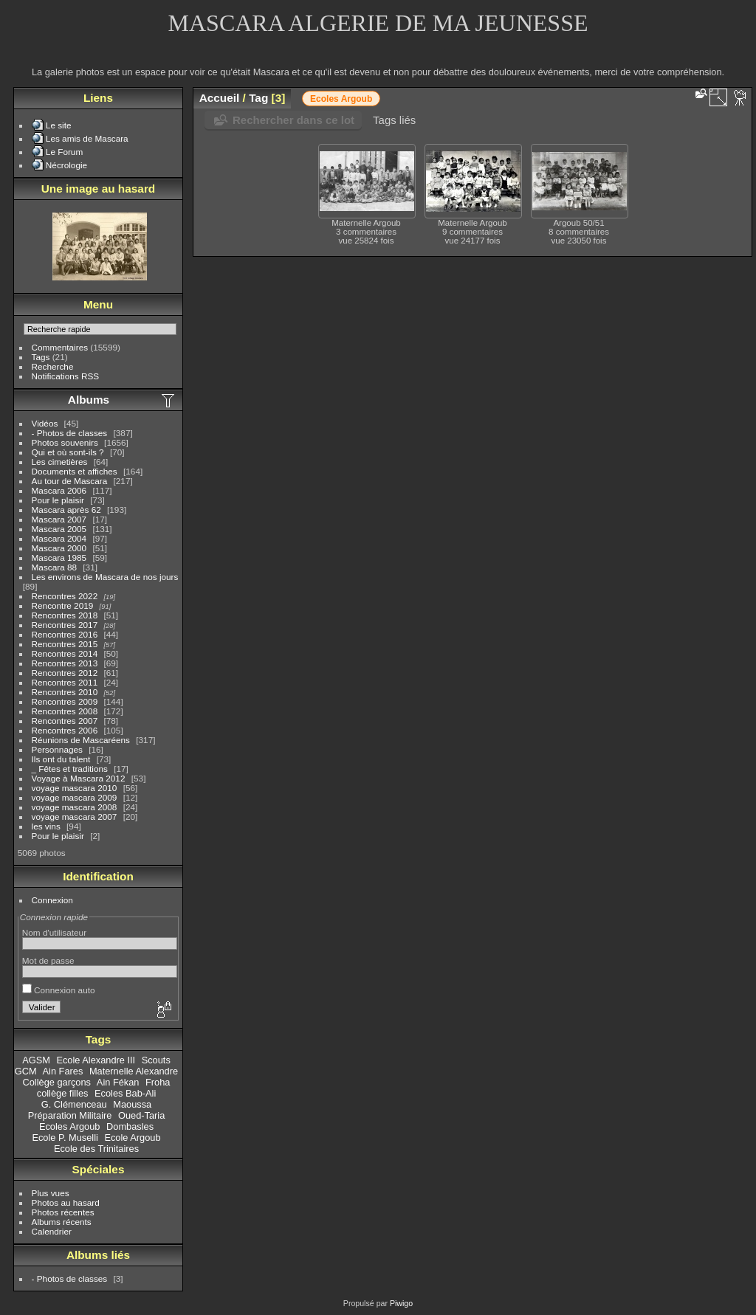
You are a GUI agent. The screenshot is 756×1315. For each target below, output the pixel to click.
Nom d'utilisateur (54, 932)
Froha (157, 1082)
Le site (59, 125)
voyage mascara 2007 (74, 816)
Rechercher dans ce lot (293, 120)
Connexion (52, 900)
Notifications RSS (66, 376)
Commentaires (60, 347)
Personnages (57, 749)
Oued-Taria (141, 1115)
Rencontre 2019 (63, 605)
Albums (88, 399)
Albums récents (62, 1221)
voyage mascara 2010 (74, 788)
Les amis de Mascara (87, 138)
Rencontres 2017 (65, 624)
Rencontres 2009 (65, 701)
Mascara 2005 (59, 529)
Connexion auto (58, 990)
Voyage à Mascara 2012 (79, 778)
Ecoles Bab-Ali (125, 1093)
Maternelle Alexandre (133, 1071)
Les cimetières (60, 461)
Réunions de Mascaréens (81, 740)
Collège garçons (57, 1082)
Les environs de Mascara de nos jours (105, 576)
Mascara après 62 (66, 509)
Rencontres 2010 (65, 692)
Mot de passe (48, 960)
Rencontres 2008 (65, 711)
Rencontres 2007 (65, 720)
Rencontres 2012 (65, 672)
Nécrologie (66, 165)
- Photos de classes (70, 433)
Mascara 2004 (59, 538)
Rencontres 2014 (65, 653)
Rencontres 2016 (65, 634)
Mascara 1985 (59, 557)
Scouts (156, 1060)
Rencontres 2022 (65, 596)
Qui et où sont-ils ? (68, 452)
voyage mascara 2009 (74, 797)
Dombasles (130, 1126)
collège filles (63, 1093)
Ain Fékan (118, 1082)
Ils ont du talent (61, 759)
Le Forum (64, 151)
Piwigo (401, 1303)
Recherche (53, 366)
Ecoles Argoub (69, 1126)
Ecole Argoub (132, 1137)
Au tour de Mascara (70, 481)
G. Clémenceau (74, 1104)
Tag (258, 98)
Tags (41, 357)
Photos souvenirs (65, 442)
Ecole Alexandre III (95, 1060)
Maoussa (132, 1104)
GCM (26, 1071)
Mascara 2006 (59, 490)
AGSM (36, 1060)
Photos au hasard (66, 1202)
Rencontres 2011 (65, 682)
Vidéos (45, 423)
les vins (46, 826)
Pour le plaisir (58, 500)
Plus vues (50, 1193)
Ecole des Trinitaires (96, 1148)
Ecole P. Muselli (64, 1137)
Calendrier (52, 1231)
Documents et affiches (74, 471)
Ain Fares (63, 1071)
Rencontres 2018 (65, 615)
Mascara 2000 (59, 548)
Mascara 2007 (59, 519)
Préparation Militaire (70, 1115)
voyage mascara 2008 (74, 807)
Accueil (219, 98)
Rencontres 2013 (65, 663)
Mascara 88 (54, 567)
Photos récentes (63, 1212)
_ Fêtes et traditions (70, 768)
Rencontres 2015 (65, 644)
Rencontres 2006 (65, 730)
